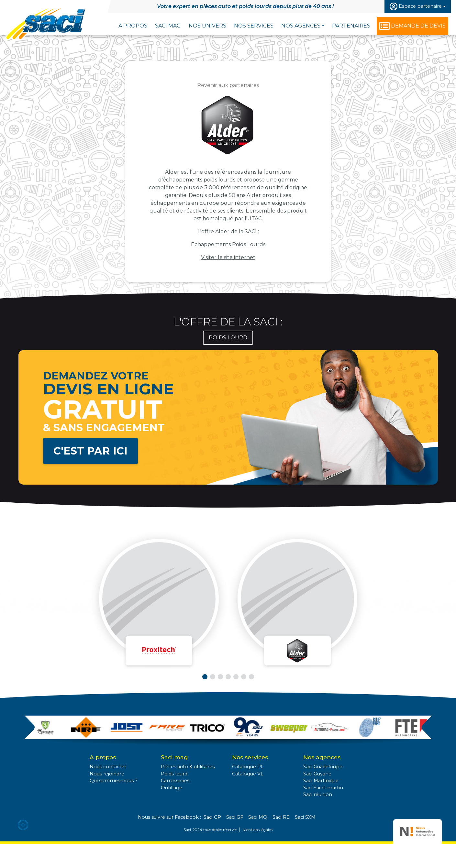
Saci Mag (168, 26)
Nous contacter (108, 767)
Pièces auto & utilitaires (188, 767)
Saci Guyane (317, 774)
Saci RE (281, 817)
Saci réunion (317, 794)
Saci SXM (305, 817)
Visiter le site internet (228, 257)
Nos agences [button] (300, 26)
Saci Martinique (321, 781)
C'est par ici (90, 450)
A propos (132, 26)
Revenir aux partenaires (228, 85)
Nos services (253, 26)
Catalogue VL (247, 774)
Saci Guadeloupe (322, 767)
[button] (204, 676)
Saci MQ (257, 817)
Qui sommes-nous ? (114, 781)
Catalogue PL (248, 767)
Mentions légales (257, 830)
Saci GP (212, 817)
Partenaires (351, 26)
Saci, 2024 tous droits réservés (210, 830)
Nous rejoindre (107, 774)
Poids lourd (174, 774)
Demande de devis (418, 26)
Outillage (171, 788)
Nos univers (207, 26)
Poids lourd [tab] (228, 337)
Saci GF (234, 817)
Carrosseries (175, 781)
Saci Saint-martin (323, 788)
